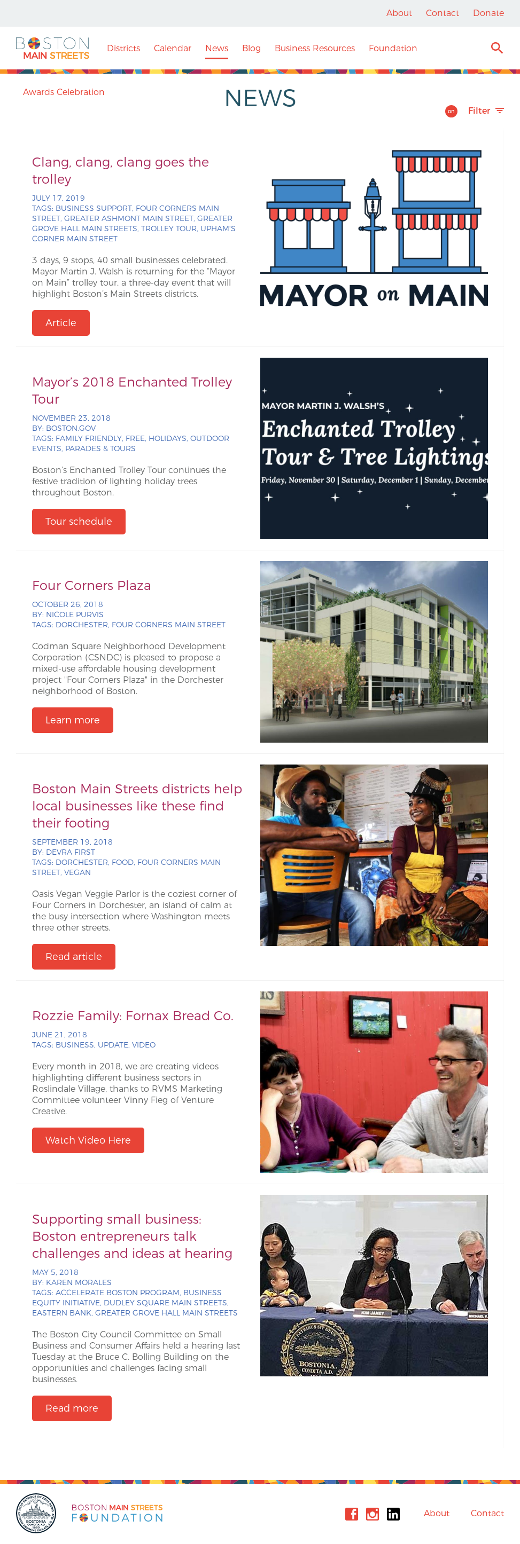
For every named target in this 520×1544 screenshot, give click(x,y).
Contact (442, 13)
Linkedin (393, 1514)
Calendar (172, 48)
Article (60, 323)
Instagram (372, 1514)
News (216, 48)
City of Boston (37, 1513)
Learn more (72, 720)
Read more (71, 1408)
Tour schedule (78, 521)
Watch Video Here (88, 1140)
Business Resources (315, 48)
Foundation (393, 48)
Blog (251, 48)
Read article (73, 957)
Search (496, 49)
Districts (123, 48)
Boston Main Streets (52, 48)
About (399, 13)
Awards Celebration (64, 92)
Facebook (351, 1514)
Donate (488, 13)
